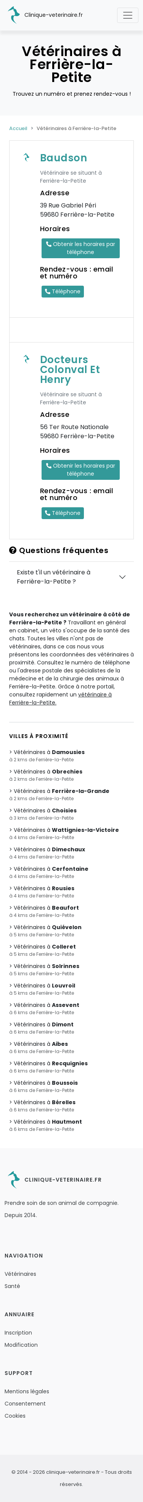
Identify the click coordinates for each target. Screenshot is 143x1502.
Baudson (63, 158)
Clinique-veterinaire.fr (44, 15)
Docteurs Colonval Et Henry (70, 369)
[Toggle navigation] (127, 15)
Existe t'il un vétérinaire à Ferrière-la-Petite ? (53, 577)
